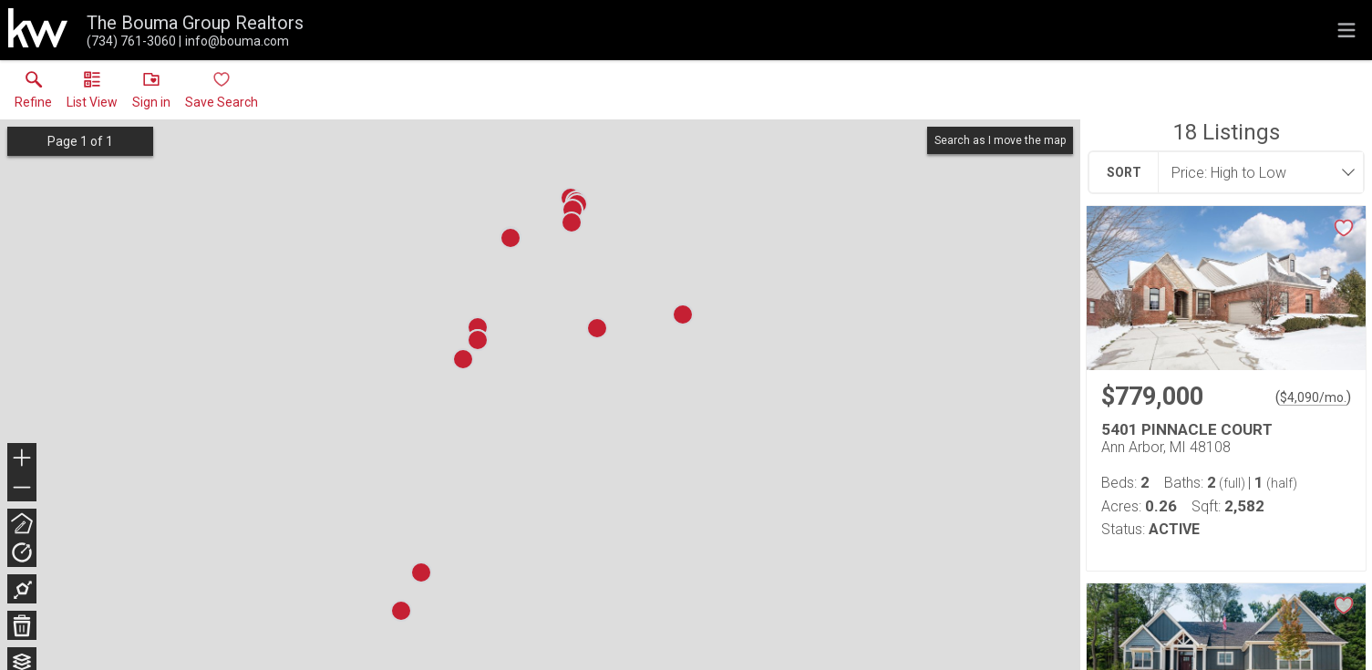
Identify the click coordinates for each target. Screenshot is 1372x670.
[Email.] (234, 41)
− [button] (21, 487)
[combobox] (1255, 172)
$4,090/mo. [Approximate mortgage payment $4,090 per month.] (1313, 397)
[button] (92, 94)
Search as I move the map (1000, 140)
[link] (33, 94)
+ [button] (22, 459)
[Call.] (131, 41)
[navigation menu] (1346, 30)
